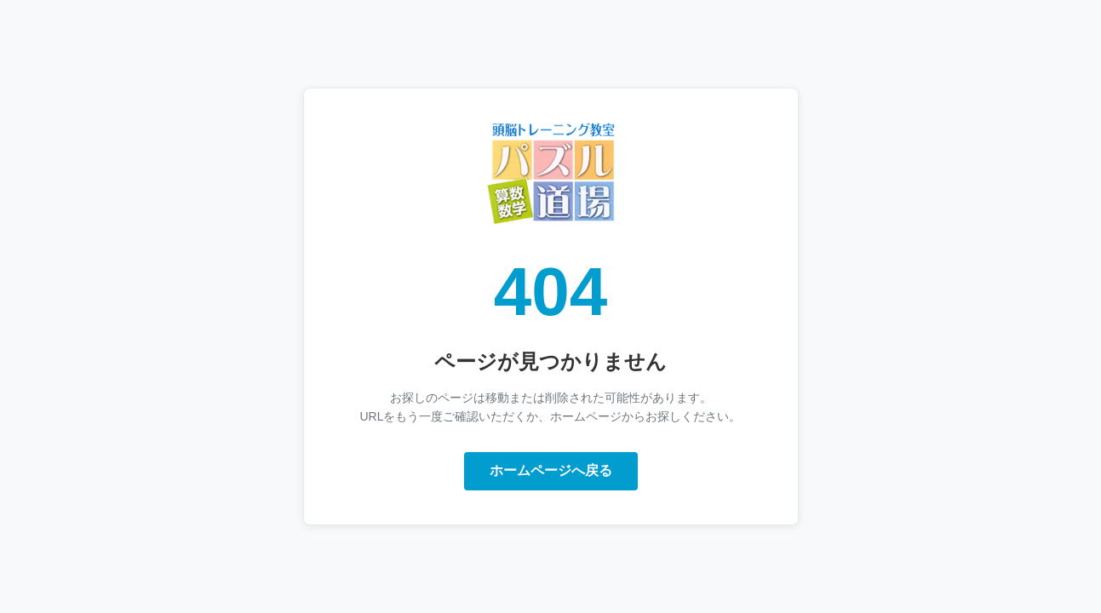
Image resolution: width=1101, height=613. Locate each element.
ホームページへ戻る (551, 470)
